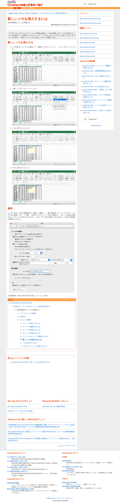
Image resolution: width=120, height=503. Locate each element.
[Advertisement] (42, 381)
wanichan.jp (66, 461)
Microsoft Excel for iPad (88, 33)
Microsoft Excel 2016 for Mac (90, 23)
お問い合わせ (51, 498)
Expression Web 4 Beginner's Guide (20, 489)
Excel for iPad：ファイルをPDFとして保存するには (97, 106)
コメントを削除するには (31, 330)
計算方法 (22, 316)
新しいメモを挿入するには (28, 19)
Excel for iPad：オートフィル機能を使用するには (97, 82)
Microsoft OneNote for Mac (17, 406)
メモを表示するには (29, 343)
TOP (10, 8)
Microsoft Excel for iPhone (89, 38)
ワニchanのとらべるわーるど (72, 467)
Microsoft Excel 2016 (87, 47)
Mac (17, 8)
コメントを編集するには (31, 326)
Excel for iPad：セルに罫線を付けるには (97, 77)
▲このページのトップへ (67, 446)
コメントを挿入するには (31, 323)
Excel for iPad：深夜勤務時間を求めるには (97, 72)
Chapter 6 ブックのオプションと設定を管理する (32, 306)
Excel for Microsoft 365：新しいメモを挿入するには (31, 362)
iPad (24, 8)
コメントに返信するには (31, 333)
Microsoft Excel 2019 (87, 42)
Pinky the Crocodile (69, 482)
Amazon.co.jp (14, 419)
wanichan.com (96, 125)
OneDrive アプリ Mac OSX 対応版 (20, 411)
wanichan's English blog (71, 486)
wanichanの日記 (13, 483)
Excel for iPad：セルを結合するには (96, 86)
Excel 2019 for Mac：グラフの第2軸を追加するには (97, 96)
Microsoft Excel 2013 (87, 52)
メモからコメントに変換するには (34, 346)
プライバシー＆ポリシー (65, 498)
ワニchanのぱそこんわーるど (17, 461)
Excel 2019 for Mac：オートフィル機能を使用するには (97, 101)
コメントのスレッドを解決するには (35, 336)
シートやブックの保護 (27, 313)
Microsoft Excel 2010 (87, 56)
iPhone (31, 8)
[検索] (95, 4)
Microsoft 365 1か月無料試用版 (53, 406)
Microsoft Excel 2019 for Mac (21, 303)
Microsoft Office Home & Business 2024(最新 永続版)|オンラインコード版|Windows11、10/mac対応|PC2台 (41, 439)
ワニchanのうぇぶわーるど (16, 457)
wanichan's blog (68, 471)
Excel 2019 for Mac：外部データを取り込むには (97, 111)
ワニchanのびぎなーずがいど (17, 471)
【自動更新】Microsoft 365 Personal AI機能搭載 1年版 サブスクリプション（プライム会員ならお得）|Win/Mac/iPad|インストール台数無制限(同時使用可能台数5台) (41, 426)
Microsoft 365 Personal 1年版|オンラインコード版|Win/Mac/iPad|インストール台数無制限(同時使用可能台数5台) (41, 433)
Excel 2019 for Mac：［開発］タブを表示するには (97, 91)
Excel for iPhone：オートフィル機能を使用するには (97, 67)
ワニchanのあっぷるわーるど (17, 467)
